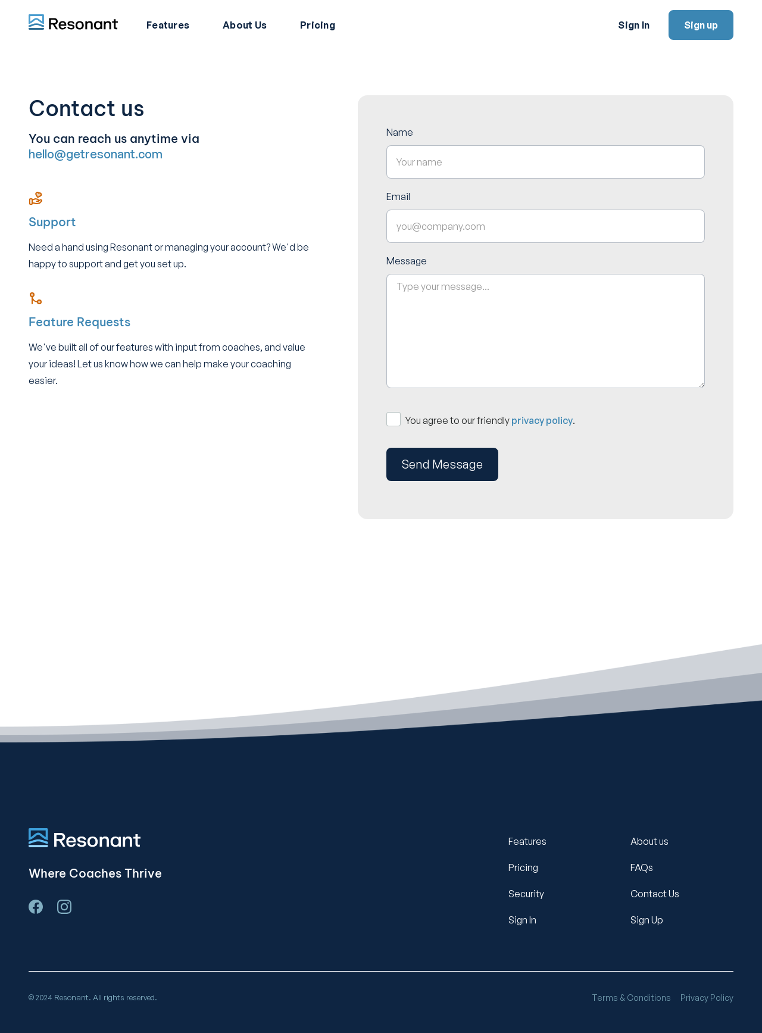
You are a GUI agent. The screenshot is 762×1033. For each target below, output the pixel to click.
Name (399, 132)
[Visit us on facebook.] (36, 907)
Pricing (317, 25)
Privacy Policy (706, 998)
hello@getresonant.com (96, 153)
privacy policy (542, 420)
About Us (245, 25)
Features (167, 25)
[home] (73, 23)
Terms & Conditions (631, 998)
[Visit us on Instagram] (64, 907)
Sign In (633, 25)
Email (398, 196)
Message (406, 261)
